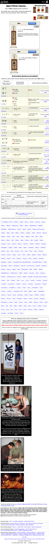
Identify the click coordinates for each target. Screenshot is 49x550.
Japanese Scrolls (40, 533)
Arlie (35, 251)
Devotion (19, 298)
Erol (20, 309)
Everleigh (10, 313)
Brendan (31, 273)
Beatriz (10, 262)
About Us (14, 527)
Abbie (21, 225)
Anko (20, 247)
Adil (12, 233)
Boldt (20, 273)
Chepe (19, 287)
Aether (22, 233)
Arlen (30, 251)
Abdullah (3, 229)
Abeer (19, 229)
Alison (17, 240)
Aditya (17, 233)
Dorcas (11, 302)
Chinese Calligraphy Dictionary (25, 530)
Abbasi (8, 225)
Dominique (4, 302)
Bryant (19, 276)
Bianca (9, 269)
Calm (18, 280)
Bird (19, 269)
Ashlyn (34, 255)
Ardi (12, 251)
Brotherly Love (11, 276)
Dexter (25, 298)
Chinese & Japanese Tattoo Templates (24, 524)
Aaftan (16, 222)
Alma (22, 240)
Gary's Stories (27, 527)
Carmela (38, 280)
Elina (2, 306)
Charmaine (4, 287)
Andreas (25, 244)
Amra (8, 244)
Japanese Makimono (31, 532)
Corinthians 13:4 (18, 291)
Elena (41, 302)
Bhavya (3, 269)
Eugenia (41, 309)
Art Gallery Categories (18, 521)
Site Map (24, 537)
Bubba (24, 276)
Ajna (18, 236)
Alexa (41, 236)
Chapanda (38, 284)
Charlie (44, 284)
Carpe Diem (11, 284)
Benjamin (16, 265)
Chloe (24, 287)
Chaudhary (12, 287)
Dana (35, 291)
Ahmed (45, 233)
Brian (37, 273)
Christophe (35, 287)
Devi (14, 298)
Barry (30, 258)
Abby (26, 225)
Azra (13, 258)
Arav (8, 251)
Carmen (45, 280)
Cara (22, 280)
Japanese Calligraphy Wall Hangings (27, 533)
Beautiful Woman (37, 262)
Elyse (29, 306)
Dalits (30, 291)
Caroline (3, 284)
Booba (25, 273)
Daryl (14, 295)
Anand (14, 244)
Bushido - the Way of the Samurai (37, 276)
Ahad (33, 233)
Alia (13, 240)
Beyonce (44, 265)
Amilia (36, 240)
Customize (32, 23)
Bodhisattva (14, 273)
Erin (12, 309)
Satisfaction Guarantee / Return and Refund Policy (33, 539)
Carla (27, 280)
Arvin (19, 255)
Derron (9, 298)
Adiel (8, 233)
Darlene (3, 295)
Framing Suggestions (19, 529)
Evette (16, 313)
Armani (3, 255)
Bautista (41, 258)
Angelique (4, 247)
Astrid (39, 255)
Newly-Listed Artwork (29, 521)
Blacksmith (25, 269)
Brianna (43, 273)
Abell (24, 229)
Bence (10, 265)
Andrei (32, 244)
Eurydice (3, 313)
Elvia (25, 306)
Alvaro (27, 240)
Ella (7, 306)
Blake (35, 269)
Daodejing (41, 291)
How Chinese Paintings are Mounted (34, 523)
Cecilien (18, 284)
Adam (29, 229)
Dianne (36, 298)
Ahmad (39, 233)
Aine (13, 236)
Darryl (9, 295)
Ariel (26, 251)
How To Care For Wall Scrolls (8, 524)
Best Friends (30, 265)
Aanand (37, 222)
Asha (24, 255)
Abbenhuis (15, 225)
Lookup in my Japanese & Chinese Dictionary (25, 214)
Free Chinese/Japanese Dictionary (9, 530)
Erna (16, 309)
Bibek (14, 269)
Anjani (10, 247)
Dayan (31, 295)
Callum (13, 280)
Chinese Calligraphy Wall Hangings (9, 533)
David (26, 295)
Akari (22, 236)
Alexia (3, 240)
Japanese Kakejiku (21, 532)
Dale (25, 291)
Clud (41, 287)
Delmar (43, 295)
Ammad (3, 244)
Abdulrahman (12, 229)
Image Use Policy (8, 539)
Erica (7, 309)
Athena (45, 255)
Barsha (35, 258)
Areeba (17, 251)
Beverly (38, 265)
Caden (3, 280)
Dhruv (31, 298)
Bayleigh (3, 262)
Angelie (44, 244)
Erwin (24, 309)
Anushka (31, 247)
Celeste (24, 284)
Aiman (9, 236)
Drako (21, 302)
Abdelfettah (33, 225)
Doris (16, 302)
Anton (25, 247)
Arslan (9, 255)
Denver (3, 298)
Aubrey (3, 258)
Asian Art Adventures (36, 527)
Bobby (40, 269)
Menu (45, 2)
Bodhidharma (5, 273)
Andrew (37, 244)
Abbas (3, 225)
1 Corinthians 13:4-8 (6, 222)
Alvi (32, 240)
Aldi (32, 236)
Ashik (28, 255)
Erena (3, 309)
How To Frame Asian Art (31, 529)
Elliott (20, 306)
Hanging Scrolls (40, 532)
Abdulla (40, 225)
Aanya (43, 222)
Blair (31, 269)
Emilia (39, 306)
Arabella (43, 247)
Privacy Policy (17, 539)
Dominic (42, 298)
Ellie (11, 306)
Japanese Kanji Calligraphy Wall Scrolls (23, 504)
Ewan (21, 313)
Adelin (3, 233)
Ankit (15, 247)
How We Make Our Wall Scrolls (17, 523)
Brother (3, 276)
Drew (25, 302)
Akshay (28, 236)
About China (20, 527)
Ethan (35, 309)
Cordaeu (9, 291)
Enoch (44, 306)
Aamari (32, 222)
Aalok (21, 222)
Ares (22, 251)
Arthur (14, 255)
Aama (26, 222)
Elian (46, 302)
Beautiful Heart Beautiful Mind (22, 262)
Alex (36, 236)
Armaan (41, 251)
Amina (41, 240)
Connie (3, 291)
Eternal (30, 309)
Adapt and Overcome (38, 229)
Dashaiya (20, 295)
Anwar (37, 247)
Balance (19, 258)
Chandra (30, 284)
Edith (30, 302)
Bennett (23, 265)
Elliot (15, 306)
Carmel (32, 280)
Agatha (28, 233)
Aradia (3, 251)
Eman (34, 306)
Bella (45, 262)
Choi (29, 287)
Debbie (37, 295)
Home (10, 521)
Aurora (9, 258)
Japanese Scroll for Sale (38, 535)
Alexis (8, 240)
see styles (3, 96)
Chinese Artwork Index (6, 535)
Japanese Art (15, 535)
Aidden (3, 236)
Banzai (25, 258)
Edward (36, 302)
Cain (8, 280)
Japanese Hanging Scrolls (25, 535)
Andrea (20, 244)
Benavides (4, 265)
